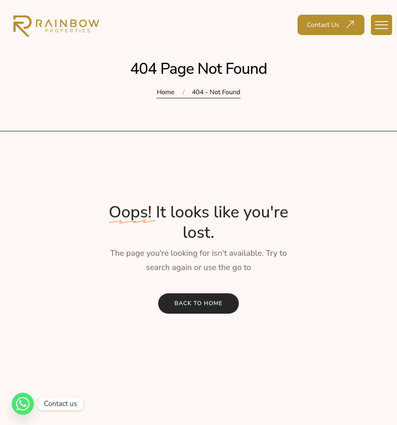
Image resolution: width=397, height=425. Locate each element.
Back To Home (198, 304)
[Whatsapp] (23, 404)
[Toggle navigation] (381, 25)
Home (165, 92)
